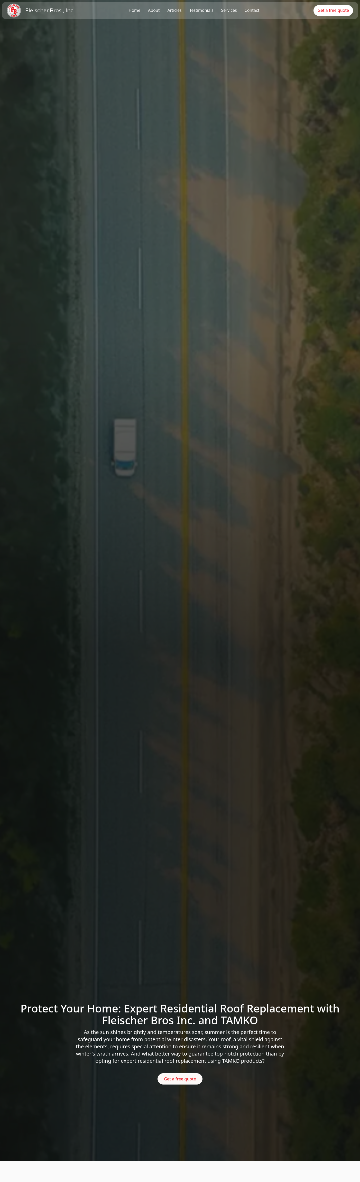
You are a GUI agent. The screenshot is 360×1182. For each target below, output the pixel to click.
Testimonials (201, 10)
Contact (252, 10)
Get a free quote (333, 10)
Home (135, 10)
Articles (175, 10)
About (154, 10)
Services (229, 10)
